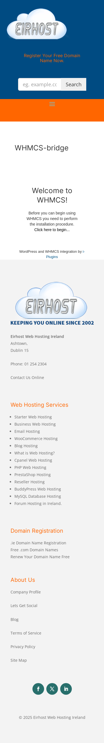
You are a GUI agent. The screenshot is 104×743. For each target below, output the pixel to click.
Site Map (19, 660)
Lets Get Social (24, 605)
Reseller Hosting (29, 481)
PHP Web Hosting (30, 467)
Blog (15, 619)
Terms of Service (26, 633)
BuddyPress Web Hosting (37, 489)
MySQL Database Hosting (37, 496)
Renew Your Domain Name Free (40, 556)
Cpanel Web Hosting (33, 460)
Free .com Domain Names (34, 549)
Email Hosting (27, 431)
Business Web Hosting (35, 424)
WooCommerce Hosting (36, 438)
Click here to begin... (52, 230)
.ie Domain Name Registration (38, 542)
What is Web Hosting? (34, 453)
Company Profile (26, 592)
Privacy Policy (23, 646)
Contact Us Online (27, 377)
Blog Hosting (26, 445)
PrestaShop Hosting (32, 474)
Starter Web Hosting (33, 416)
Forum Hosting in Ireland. (38, 503)
